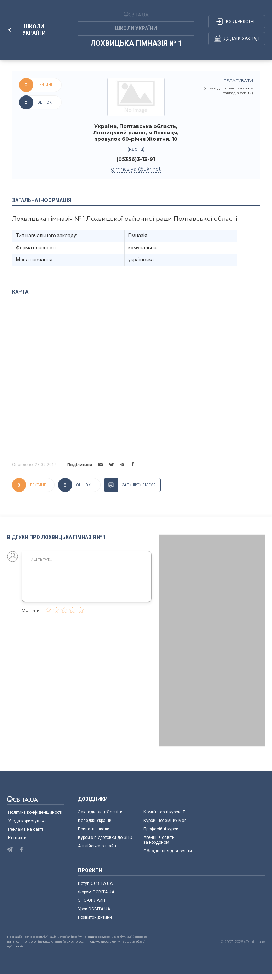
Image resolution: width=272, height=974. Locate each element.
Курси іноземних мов (165, 820)
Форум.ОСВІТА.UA (96, 891)
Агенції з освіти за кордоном (159, 840)
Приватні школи (93, 829)
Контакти (17, 837)
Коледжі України (95, 820)
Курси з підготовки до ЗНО (105, 837)
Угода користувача (27, 820)
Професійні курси (160, 829)
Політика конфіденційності (35, 812)
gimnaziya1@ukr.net (136, 169)
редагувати (238, 80)
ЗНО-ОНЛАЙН (91, 900)
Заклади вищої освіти (100, 812)
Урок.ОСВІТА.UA (94, 908)
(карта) (136, 149)
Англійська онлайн (98, 845)
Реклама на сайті (25, 829)
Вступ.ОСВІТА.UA (95, 883)
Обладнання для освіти (167, 850)
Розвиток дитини (95, 917)
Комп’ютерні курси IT (164, 812)
